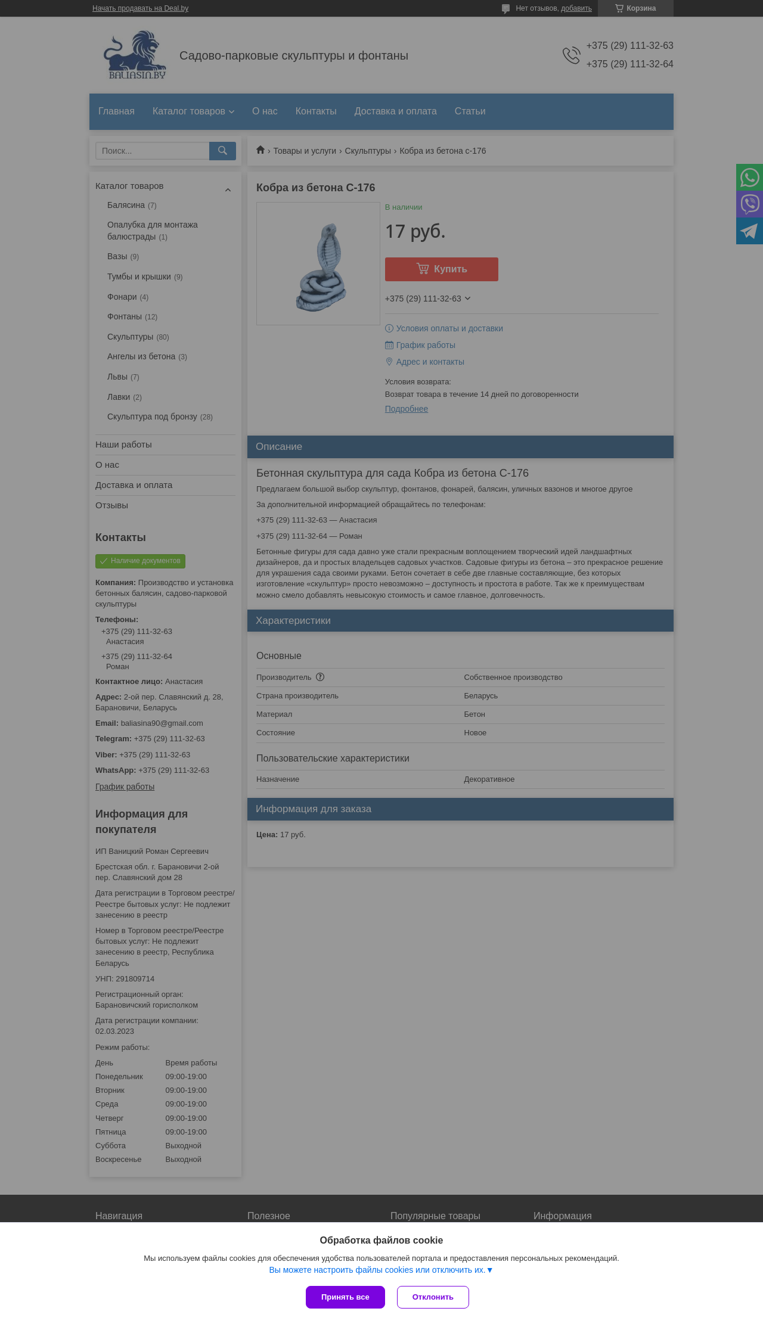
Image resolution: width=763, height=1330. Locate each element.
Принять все (345, 1296)
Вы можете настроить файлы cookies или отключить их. (377, 1270)
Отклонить (433, 1296)
